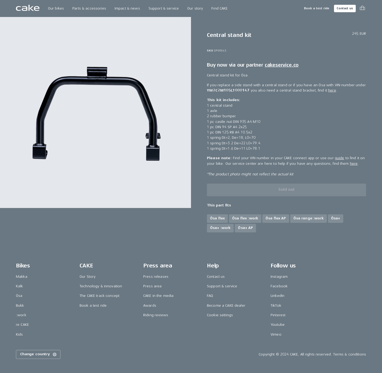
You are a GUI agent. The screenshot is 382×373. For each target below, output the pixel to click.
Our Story (88, 277)
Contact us (345, 8)
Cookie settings (220, 315)
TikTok (276, 305)
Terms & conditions (349, 354)
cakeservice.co (281, 65)
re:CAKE (22, 325)
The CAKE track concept (99, 296)
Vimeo (276, 334)
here (332, 90)
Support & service (164, 8)
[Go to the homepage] (28, 8)
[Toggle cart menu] (362, 8)
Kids (19, 334)
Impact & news (127, 8)
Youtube (278, 325)
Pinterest (278, 315)
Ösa (19, 296)
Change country (38, 354)
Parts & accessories (89, 8)
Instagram (279, 277)
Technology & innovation (101, 286)
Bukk (20, 305)
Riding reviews (155, 315)
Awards (149, 305)
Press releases (155, 277)
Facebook (279, 286)
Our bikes (56, 8)
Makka (21, 277)
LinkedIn (277, 296)
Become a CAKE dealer (226, 305)
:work (21, 315)
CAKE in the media (158, 296)
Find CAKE (219, 8)
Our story (195, 8)
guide (339, 158)
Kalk (19, 286)
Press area (152, 286)
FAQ (210, 296)
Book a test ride (316, 8)
